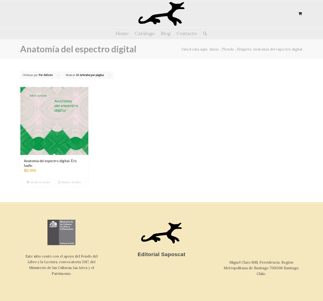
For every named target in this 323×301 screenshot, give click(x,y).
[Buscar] (203, 33)
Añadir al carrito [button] (38, 182)
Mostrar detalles (69, 182)
